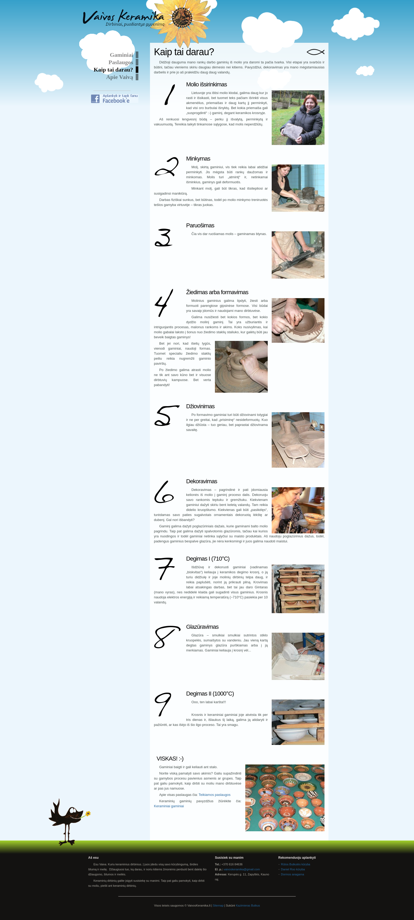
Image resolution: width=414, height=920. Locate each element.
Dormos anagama (292, 874)
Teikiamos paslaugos (214, 795)
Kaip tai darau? (113, 69)
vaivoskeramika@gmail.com (242, 869)
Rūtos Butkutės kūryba (295, 864)
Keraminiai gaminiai (169, 806)
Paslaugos (121, 62)
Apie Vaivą (119, 77)
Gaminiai (121, 54)
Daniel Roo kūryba (293, 869)
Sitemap (218, 905)
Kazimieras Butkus (248, 905)
